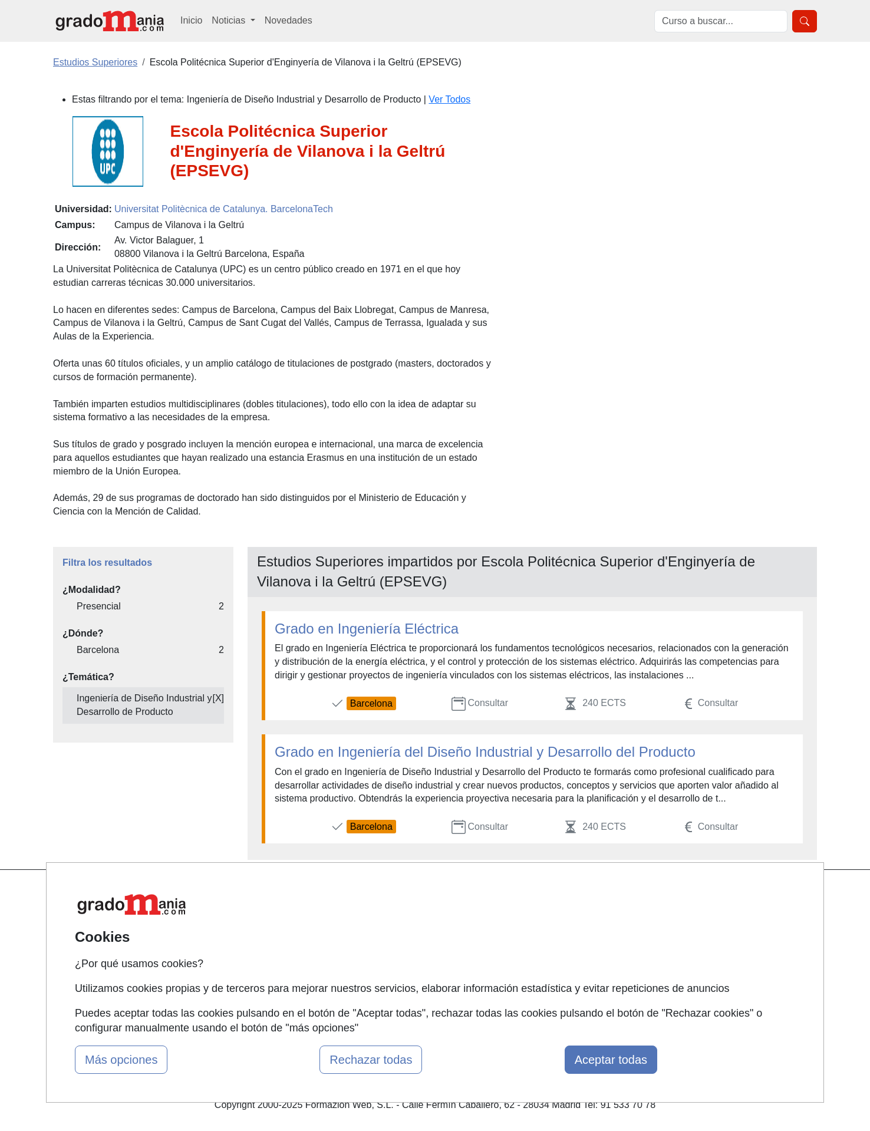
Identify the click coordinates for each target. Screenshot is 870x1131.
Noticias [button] (230, 20)
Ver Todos (449, 99)
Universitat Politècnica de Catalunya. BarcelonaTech (223, 209)
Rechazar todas (370, 1059)
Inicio (191, 20)
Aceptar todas (611, 1059)
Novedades (288, 20)
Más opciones (121, 1059)
